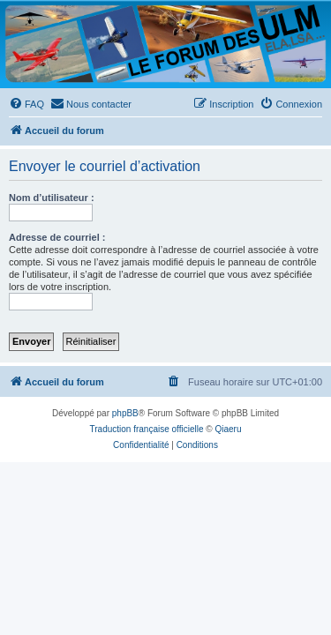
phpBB (125, 413)
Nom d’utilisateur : (51, 197)
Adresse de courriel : (57, 237)
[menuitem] (26, 104)
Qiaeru (227, 429)
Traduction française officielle (147, 429)
